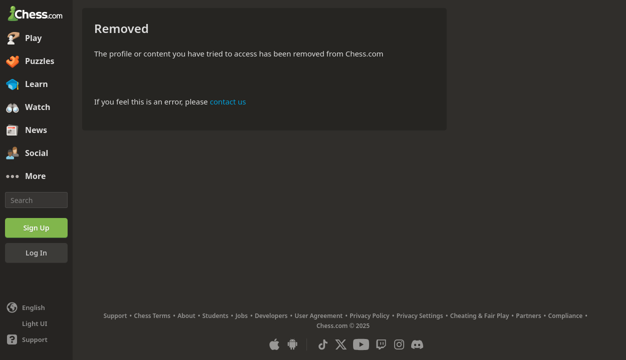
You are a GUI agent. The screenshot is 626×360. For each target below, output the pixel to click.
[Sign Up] (36, 228)
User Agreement (318, 316)
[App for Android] (292, 344)
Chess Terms (152, 316)
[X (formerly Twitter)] (341, 344)
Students (215, 316)
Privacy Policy (369, 316)
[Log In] (36, 253)
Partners (528, 316)
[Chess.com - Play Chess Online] (36, 14)
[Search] (36, 200)
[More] (36, 176)
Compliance (565, 316)
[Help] (36, 340)
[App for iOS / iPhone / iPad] (274, 344)
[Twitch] (381, 344)
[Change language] (36, 308)
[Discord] (417, 344)
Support (115, 316)
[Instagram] (399, 344)
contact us (228, 101)
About (187, 316)
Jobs (241, 316)
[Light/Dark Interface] (36, 324)
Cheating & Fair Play (479, 316)
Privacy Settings (420, 316)
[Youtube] (361, 344)
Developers (271, 316)
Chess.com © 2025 (343, 326)
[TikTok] (323, 344)
